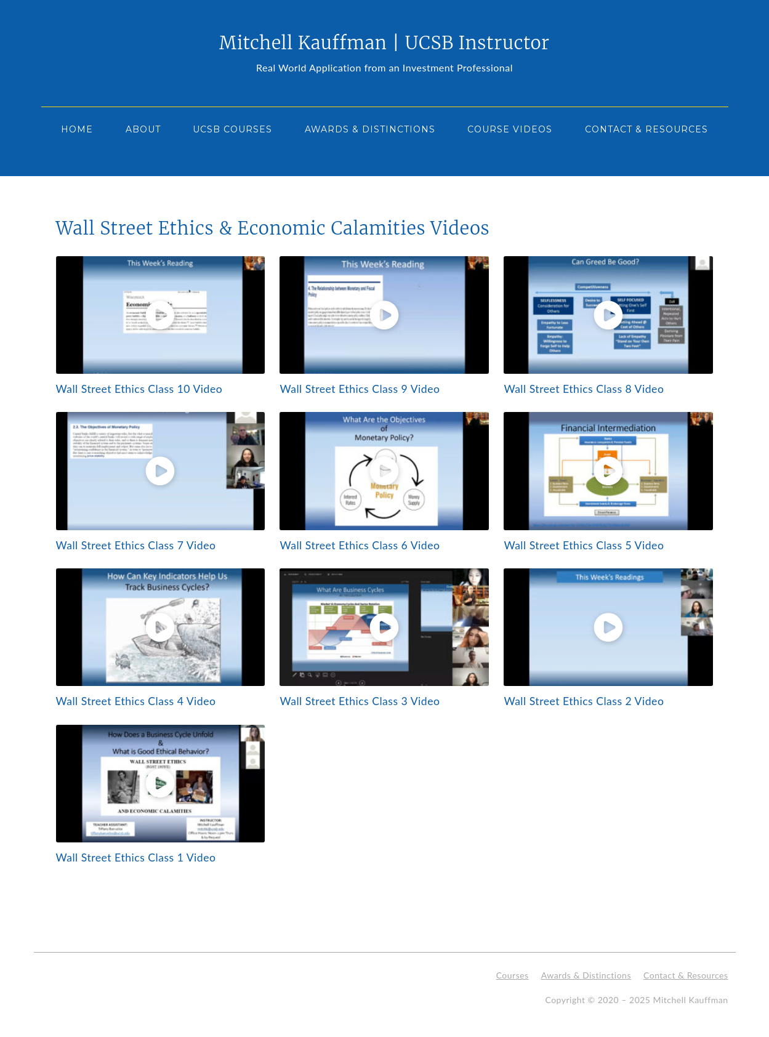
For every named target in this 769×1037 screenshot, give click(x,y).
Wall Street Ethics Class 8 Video (584, 388)
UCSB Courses (232, 129)
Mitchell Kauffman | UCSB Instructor (384, 43)
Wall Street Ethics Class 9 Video (360, 388)
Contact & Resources (646, 129)
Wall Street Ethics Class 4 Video (136, 701)
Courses (512, 975)
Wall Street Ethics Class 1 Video (136, 857)
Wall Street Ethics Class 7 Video (136, 545)
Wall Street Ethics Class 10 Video (139, 388)
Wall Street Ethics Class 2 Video (584, 701)
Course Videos (509, 129)
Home (77, 129)
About (143, 129)
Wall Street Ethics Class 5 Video (584, 545)
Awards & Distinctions (370, 129)
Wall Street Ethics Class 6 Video (360, 545)
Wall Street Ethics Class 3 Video (360, 701)
